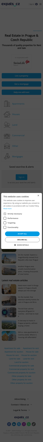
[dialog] (21, 221)
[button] (21, 245)
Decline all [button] (22, 240)
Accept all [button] (22, 234)
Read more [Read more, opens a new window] (7, 208)
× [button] (38, 196)
